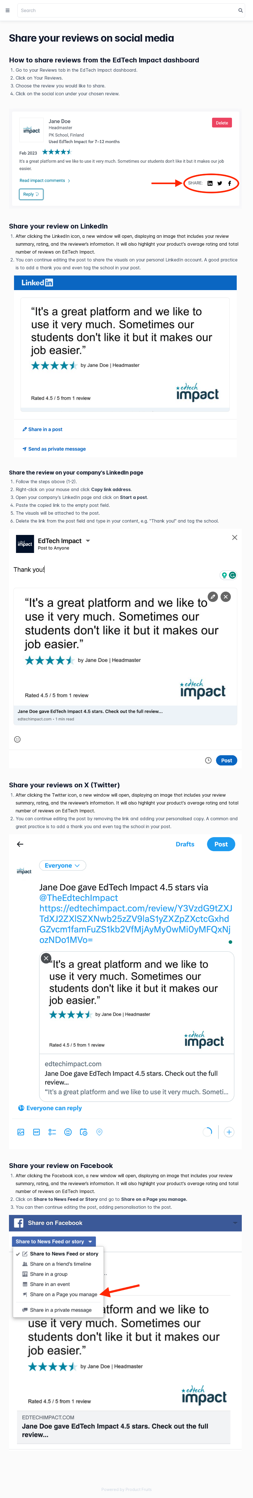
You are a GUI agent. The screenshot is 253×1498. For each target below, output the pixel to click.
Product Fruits (139, 1489)
